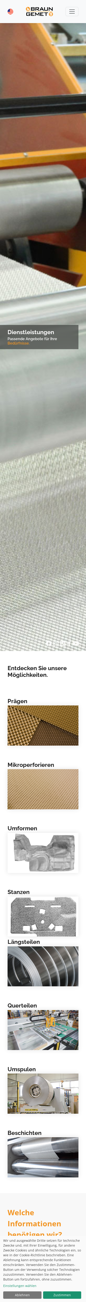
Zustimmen (62, 1295)
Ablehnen (22, 1295)
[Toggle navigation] (72, 11)
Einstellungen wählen (19, 1286)
